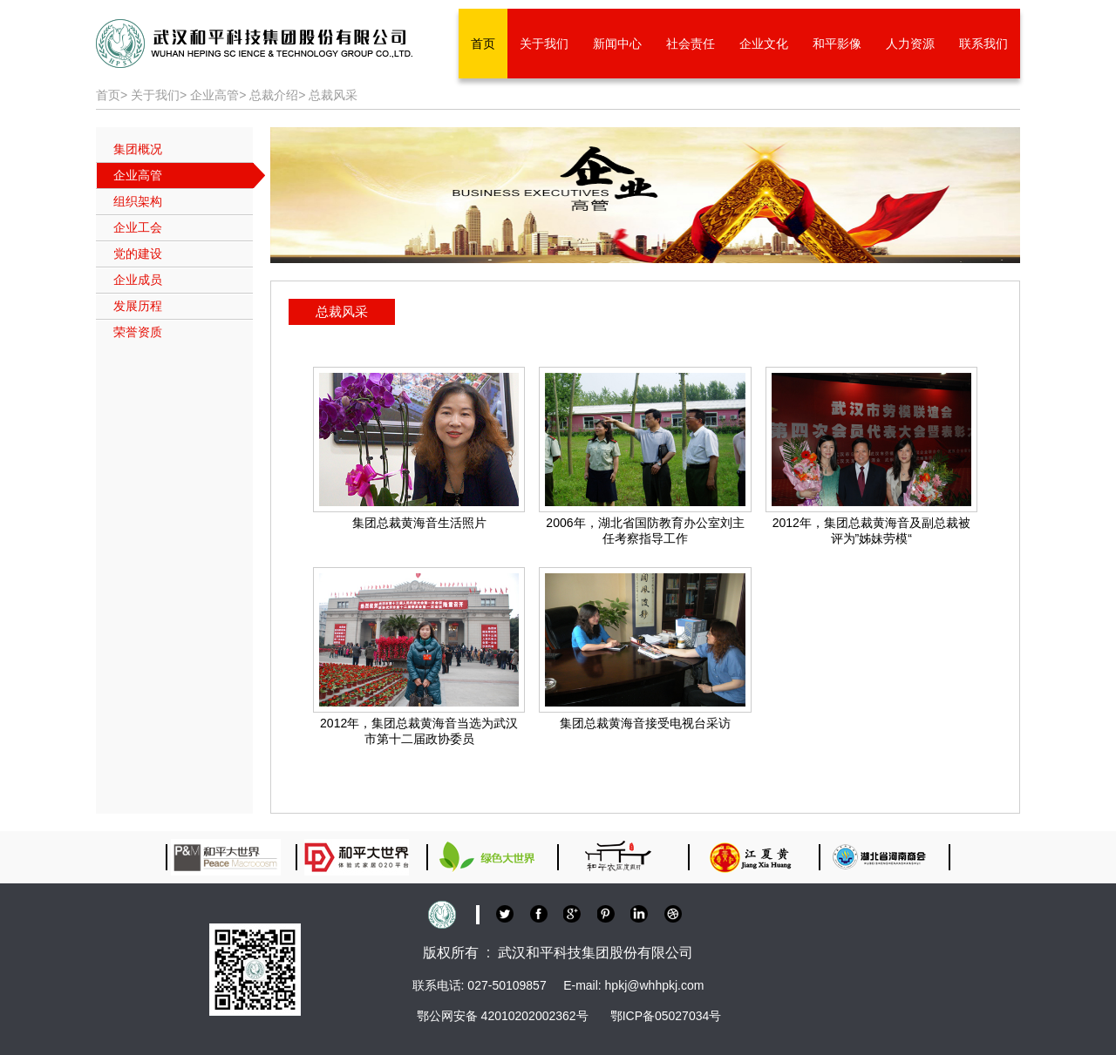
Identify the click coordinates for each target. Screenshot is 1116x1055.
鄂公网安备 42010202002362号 (503, 1016)
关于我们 (544, 44)
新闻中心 (617, 44)
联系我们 (983, 44)
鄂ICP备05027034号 (666, 1016)
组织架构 (137, 201)
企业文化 (763, 44)
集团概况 (137, 149)
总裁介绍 (273, 95)
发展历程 (137, 306)
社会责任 (690, 44)
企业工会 (137, 227)
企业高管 (214, 95)
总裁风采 (333, 95)
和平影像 (837, 44)
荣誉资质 (137, 332)
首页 (483, 44)
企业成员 (137, 280)
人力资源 (910, 44)
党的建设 (137, 253)
